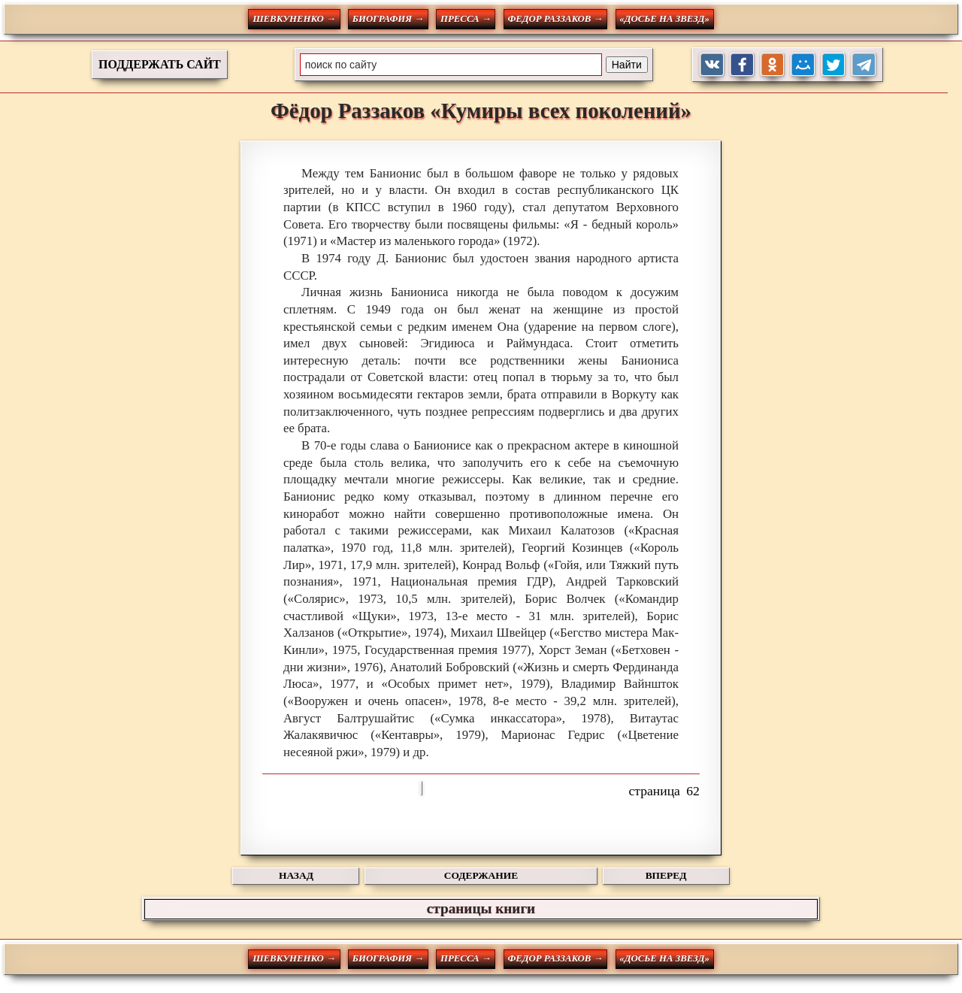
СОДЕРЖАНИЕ (481, 875)
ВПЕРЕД (666, 875)
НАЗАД (296, 875)
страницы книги (481, 908)
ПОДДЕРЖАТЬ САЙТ (159, 64)
